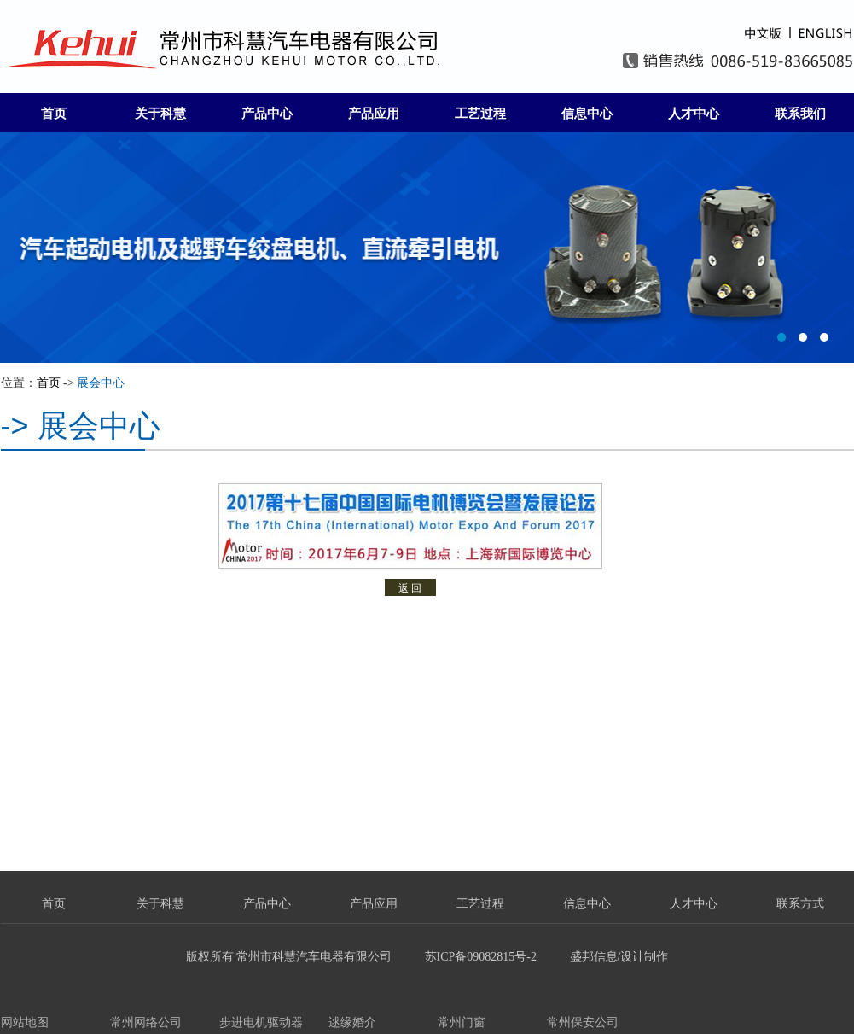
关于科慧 (160, 113)
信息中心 (587, 113)
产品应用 (373, 113)
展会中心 (101, 383)
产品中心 (267, 113)
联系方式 (800, 903)
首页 (54, 113)
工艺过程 (480, 113)
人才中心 (693, 113)
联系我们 (800, 113)
